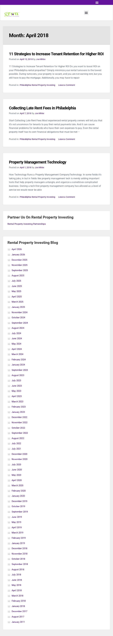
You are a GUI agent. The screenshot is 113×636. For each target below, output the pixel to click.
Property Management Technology (43, 168)
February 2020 (19, 496)
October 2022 (19, 433)
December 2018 (20, 554)
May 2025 (17, 297)
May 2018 (17, 591)
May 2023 (17, 397)
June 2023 (17, 391)
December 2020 (20, 460)
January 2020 (19, 502)
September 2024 (20, 328)
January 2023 (19, 418)
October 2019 (19, 512)
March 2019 (18, 538)
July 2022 (17, 449)
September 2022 (20, 439)
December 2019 (20, 507)
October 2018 (19, 565)
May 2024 (17, 350)
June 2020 (17, 475)
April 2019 (17, 533)
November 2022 (20, 428)
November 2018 (20, 559)
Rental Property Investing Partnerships (28, 230)
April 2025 (17, 302)
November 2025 (20, 271)
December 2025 (20, 265)
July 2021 (17, 454)
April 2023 (17, 402)
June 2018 (17, 586)
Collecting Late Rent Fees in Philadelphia (49, 114)
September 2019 (20, 517)
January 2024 (19, 370)
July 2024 (17, 339)
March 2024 (18, 360)
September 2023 (20, 376)
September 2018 (20, 570)
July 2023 (17, 386)
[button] (97, 2)
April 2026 (17, 255)
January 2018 (19, 612)
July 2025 (17, 287)
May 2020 (17, 481)
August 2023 (18, 381)
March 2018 (18, 601)
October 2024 (19, 323)
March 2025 (18, 308)
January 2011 (19, 628)
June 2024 (17, 344)
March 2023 (18, 407)
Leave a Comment (69, 91)
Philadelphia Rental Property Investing (39, 91)
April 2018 (17, 596)
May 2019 (17, 528)
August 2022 (18, 444)
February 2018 (19, 607)
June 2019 (17, 523)
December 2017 (20, 617)
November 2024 (20, 318)
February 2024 (19, 365)
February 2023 (19, 412)
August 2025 (18, 281)
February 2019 (19, 544)
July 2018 (17, 580)
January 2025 (19, 313)
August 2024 (18, 334)
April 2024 (17, 355)
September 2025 (20, 276)
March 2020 (18, 491)
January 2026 (19, 260)
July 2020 (17, 470)
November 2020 (20, 465)
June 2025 (17, 292)
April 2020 (17, 486)
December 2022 (20, 423)
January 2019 (19, 549)
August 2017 (18, 622)
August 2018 (18, 575)
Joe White (42, 65)
